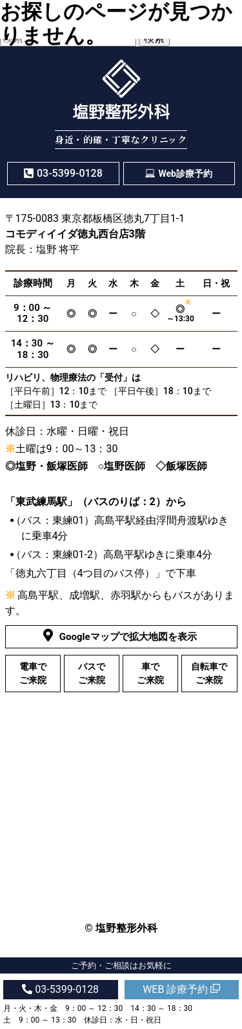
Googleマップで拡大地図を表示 (121, 636)
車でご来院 (150, 673)
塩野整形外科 (126, 928)
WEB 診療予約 (181, 989)
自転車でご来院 (209, 673)
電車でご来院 (32, 673)
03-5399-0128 (60, 989)
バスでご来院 (91, 673)
